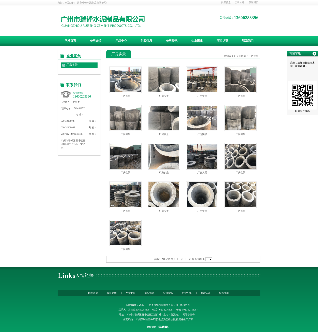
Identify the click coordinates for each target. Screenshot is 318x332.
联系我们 (253, 2)
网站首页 (70, 40)
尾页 (194, 259)
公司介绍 (240, 2)
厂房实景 (72, 64)
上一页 (180, 259)
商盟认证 (222, 40)
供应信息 (226, 2)
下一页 (187, 259)
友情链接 (85, 275)
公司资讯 (171, 40)
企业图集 (197, 40)
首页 (173, 259)
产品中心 (121, 40)
